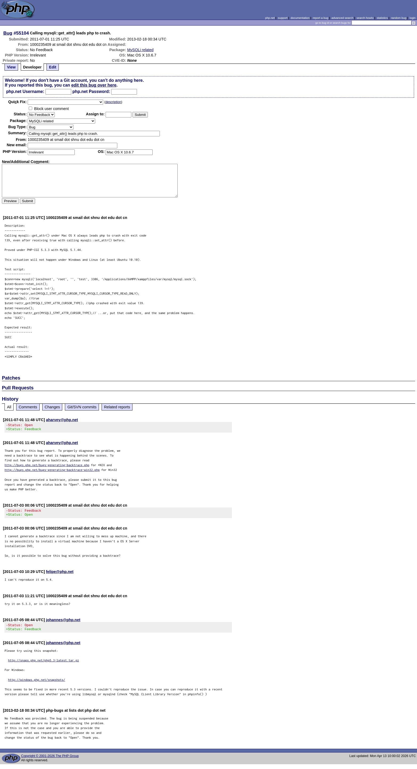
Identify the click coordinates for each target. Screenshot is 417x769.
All (9, 407)
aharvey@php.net (62, 420)
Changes (52, 407)
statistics (382, 17)
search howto (364, 17)
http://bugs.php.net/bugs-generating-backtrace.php (47, 466)
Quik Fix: (17, 102)
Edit (52, 67)
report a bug (320, 17)
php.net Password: (91, 91)
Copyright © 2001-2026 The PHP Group (50, 761)
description (113, 102)
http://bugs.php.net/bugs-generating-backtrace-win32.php (52, 471)
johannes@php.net (63, 623)
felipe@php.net (60, 575)
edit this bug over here (93, 85)
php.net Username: (25, 91)
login (413, 17)
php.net (270, 17)
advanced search (342, 17)
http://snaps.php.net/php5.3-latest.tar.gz (43, 665)
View (11, 67)
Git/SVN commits (82, 407)
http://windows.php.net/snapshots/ (36, 684)
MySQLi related (140, 50)
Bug (7, 33)
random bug (398, 17)
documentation (300, 17)
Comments (28, 407)
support (282, 17)
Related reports (117, 407)
